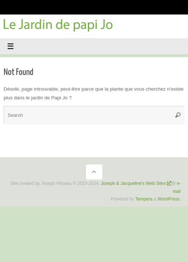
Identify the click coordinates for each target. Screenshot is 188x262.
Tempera (143, 199)
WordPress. (169, 199)
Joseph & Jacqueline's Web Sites (133, 183)
